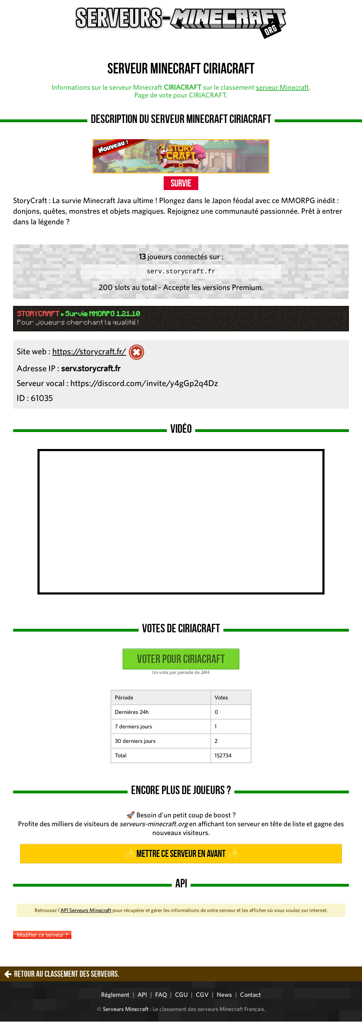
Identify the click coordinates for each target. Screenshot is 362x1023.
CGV (202, 996)
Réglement (115, 996)
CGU (181, 996)
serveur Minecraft (282, 87)
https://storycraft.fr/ (89, 352)
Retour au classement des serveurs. (66, 975)
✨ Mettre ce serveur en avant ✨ (181, 855)
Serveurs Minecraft (125, 1010)
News (224, 996)
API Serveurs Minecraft (85, 912)
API (142, 996)
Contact (250, 996)
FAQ (161, 996)
